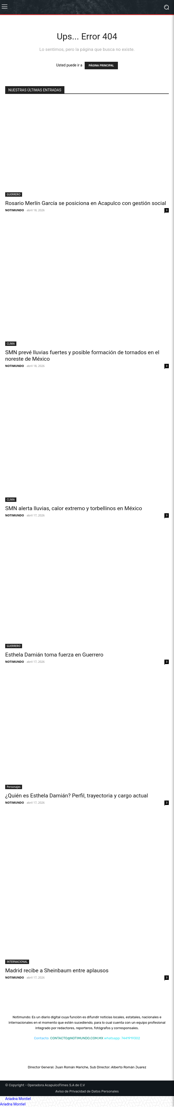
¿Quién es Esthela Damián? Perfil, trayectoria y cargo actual (76, 795)
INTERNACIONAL (17, 962)
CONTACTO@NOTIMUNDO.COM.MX (76, 1038)
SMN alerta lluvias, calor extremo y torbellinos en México (73, 508)
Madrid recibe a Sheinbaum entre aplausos (57, 970)
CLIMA (11, 343)
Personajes (14, 787)
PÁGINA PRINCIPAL (101, 65)
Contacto (41, 1038)
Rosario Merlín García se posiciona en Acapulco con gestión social (85, 203)
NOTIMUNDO (14, 210)
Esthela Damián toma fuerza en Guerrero (54, 655)
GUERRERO (14, 194)
